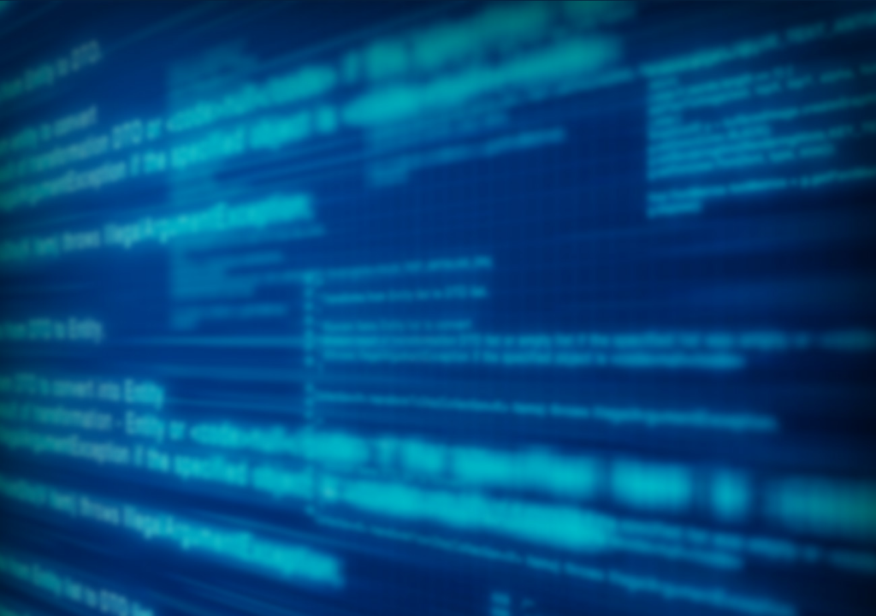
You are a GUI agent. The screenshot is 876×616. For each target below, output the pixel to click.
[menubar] (438, 155)
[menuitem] (73, 138)
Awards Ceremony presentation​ (491, 336)
